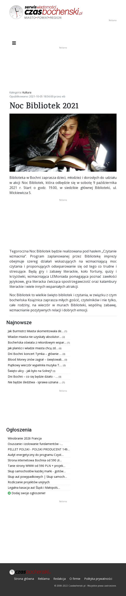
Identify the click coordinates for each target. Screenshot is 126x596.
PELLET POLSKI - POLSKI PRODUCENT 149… (39, 449)
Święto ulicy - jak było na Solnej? (30, 371)
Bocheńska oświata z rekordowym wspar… (37, 342)
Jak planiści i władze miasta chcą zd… (33, 348)
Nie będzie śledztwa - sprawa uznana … (35, 382)
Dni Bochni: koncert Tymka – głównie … (35, 354)
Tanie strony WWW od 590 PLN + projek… (36, 466)
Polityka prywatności (98, 579)
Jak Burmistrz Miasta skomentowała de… (36, 331)
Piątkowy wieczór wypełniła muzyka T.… (35, 365)
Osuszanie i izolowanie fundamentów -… (35, 444)
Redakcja (59, 579)
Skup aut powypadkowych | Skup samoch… (37, 477)
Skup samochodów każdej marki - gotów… (37, 471)
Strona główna (24, 579)
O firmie (75, 579)
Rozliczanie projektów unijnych (29, 482)
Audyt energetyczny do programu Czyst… (36, 455)
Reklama (44, 579)
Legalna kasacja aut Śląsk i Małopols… (34, 488)
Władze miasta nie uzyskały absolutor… (35, 337)
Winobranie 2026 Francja (25, 438)
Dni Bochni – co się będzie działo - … (33, 376)
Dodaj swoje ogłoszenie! (26, 493)
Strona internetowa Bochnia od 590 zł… (35, 460)
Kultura (26, 92)
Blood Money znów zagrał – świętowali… (36, 359)
